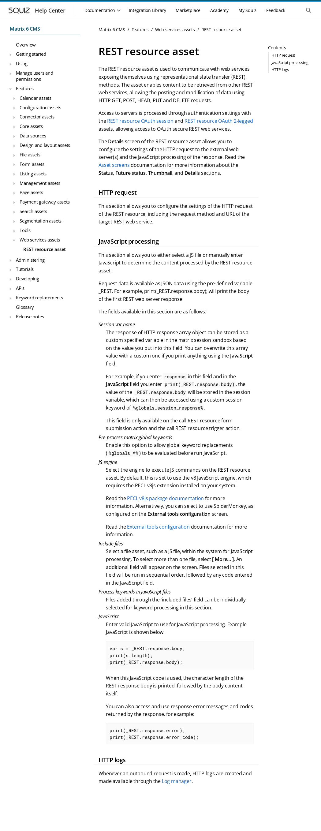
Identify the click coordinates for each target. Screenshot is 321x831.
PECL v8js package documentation (165, 498)
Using (22, 63)
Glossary (25, 307)
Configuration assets (40, 107)
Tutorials (25, 269)
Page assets (31, 192)
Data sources (33, 136)
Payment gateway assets (45, 202)
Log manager (177, 781)
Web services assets (40, 240)
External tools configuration (158, 526)
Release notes (30, 316)
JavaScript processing (289, 62)
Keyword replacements (39, 297)
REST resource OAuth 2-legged (219, 121)
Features (24, 88)
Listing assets (33, 173)
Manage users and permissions (34, 76)
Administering (30, 260)
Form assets (32, 164)
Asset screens (114, 165)
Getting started (31, 54)
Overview (25, 45)
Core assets (31, 126)
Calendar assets (35, 98)
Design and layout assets (45, 145)
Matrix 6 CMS (25, 28)
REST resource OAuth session (140, 121)
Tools (25, 230)
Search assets (33, 211)
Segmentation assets (41, 221)
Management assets (40, 183)
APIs (20, 288)
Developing (27, 278)
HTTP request (283, 55)
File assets (30, 155)
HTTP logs (280, 69)
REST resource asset (44, 249)
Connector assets (37, 117)
